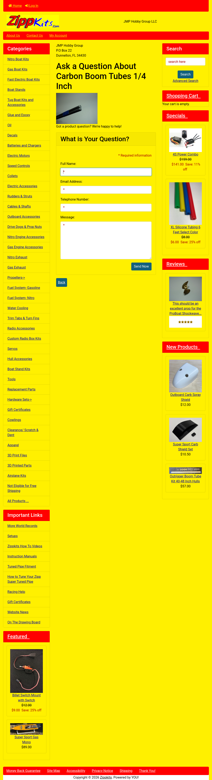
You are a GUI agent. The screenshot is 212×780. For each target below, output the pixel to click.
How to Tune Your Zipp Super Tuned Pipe (24, 579)
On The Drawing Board (23, 622)
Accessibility (76, 771)
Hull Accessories (19, 359)
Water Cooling (17, 308)
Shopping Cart (183, 96)
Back (61, 282)
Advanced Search (185, 81)
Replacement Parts (21, 389)
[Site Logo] (37, 21)
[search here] (185, 62)
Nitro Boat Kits (18, 59)
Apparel (13, 445)
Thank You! (147, 771)
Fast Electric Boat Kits (23, 80)
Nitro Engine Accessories (25, 237)
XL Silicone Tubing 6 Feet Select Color (185, 208)
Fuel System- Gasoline (23, 288)
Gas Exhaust (16, 267)
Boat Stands (16, 90)
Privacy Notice (102, 771)
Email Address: (71, 182)
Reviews (176, 264)
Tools (11, 379)
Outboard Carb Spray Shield (185, 381)
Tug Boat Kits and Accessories (20, 102)
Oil (9, 125)
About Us (13, 36)
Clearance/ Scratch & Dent (23, 432)
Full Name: (68, 164)
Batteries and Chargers (24, 145)
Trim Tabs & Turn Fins (23, 318)
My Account (58, 36)
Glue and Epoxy (18, 115)
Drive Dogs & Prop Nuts (24, 227)
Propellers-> (16, 278)
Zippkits (106, 777)
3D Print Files (17, 455)
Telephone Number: (74, 199)
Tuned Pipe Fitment (21, 566)
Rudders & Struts (19, 196)
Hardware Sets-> (19, 400)
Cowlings (14, 420)
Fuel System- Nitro (20, 298)
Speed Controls (18, 166)
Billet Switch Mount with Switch (26, 675)
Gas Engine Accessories (25, 247)
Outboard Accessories (23, 217)
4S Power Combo (185, 142)
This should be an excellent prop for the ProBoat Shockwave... (185, 296)
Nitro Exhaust (17, 257)
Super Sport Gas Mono (26, 733)
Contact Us (34, 36)
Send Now (141, 266)
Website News (17, 612)
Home (15, 6)
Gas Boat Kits (17, 69)
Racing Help (16, 592)
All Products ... (18, 501)
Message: (67, 217)
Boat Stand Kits (18, 369)
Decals (12, 135)
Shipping (126, 771)
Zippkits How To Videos (24, 546)
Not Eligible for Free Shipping (21, 488)
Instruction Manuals (22, 556)
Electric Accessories (22, 186)
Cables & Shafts (19, 206)
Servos (12, 349)
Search (185, 74)
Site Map (53, 771)
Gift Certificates (18, 410)
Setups (12, 536)
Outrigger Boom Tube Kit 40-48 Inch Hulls (185, 475)
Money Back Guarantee (23, 771)
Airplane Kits (16, 476)
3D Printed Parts (19, 465)
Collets (12, 176)
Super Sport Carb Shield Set (185, 434)
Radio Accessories (21, 328)
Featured (18, 636)
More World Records (22, 526)
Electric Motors (18, 156)
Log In (31, 6)
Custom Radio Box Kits (24, 339)
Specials (177, 116)
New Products (183, 347)
